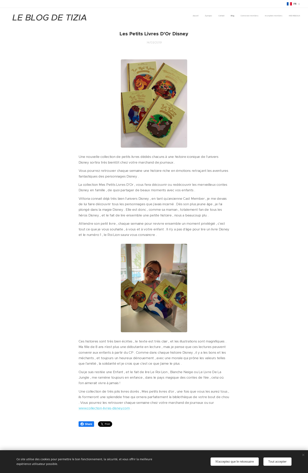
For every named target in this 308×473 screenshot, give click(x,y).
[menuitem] (263, 16)
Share (86, 424)
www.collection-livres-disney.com (104, 408)
